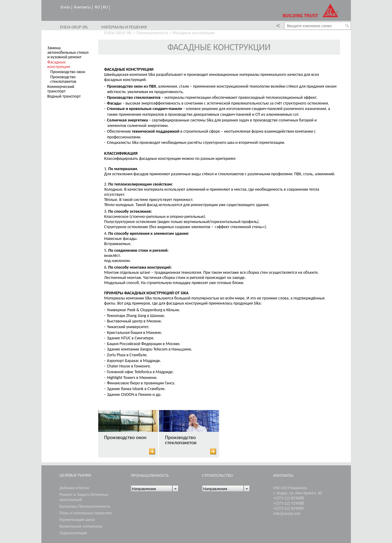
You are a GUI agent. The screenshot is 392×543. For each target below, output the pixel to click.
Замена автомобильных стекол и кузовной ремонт (68, 52)
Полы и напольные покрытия (86, 513)
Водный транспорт (64, 96)
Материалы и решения (124, 27)
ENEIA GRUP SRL (74, 27)
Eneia (65, 7)
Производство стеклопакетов (63, 79)
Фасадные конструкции (58, 64)
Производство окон (67, 71)
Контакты (82, 7)
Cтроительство (217, 475)
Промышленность (152, 32)
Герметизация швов (77, 519)
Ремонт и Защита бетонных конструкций (84, 497)
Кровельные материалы (81, 526)
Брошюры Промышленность (85, 506)
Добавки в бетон (74, 487)
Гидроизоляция (73, 532)
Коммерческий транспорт (60, 88)
